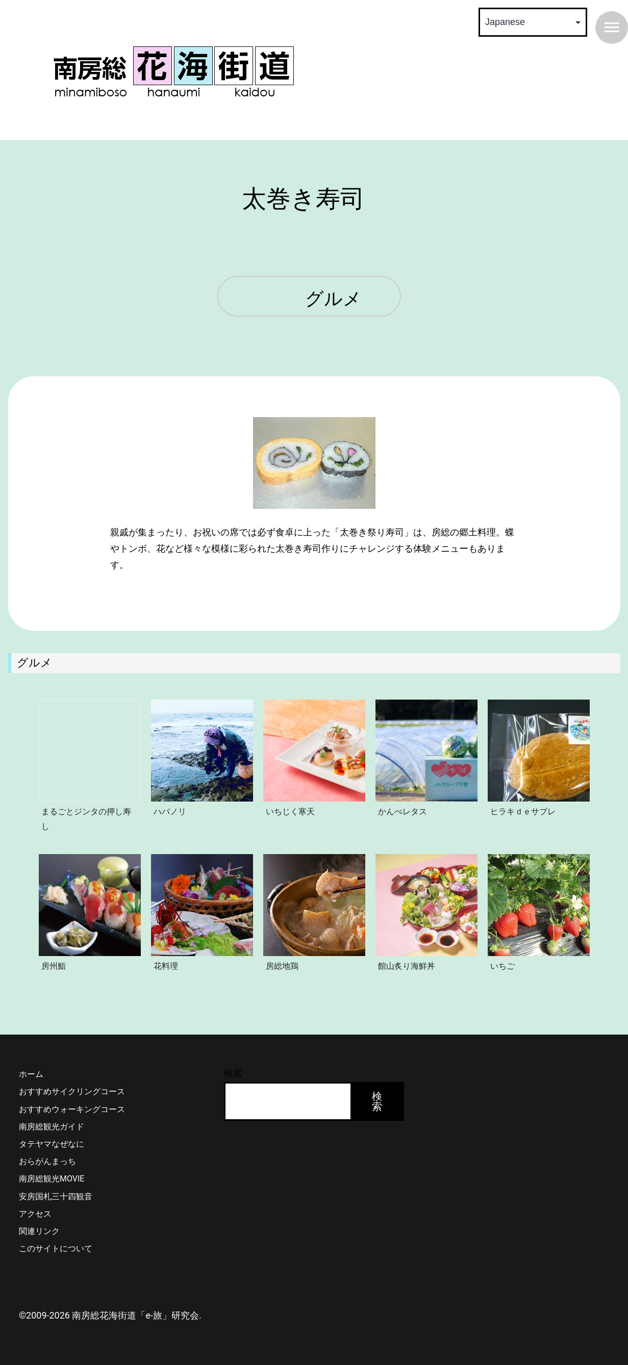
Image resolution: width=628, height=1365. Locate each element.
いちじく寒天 (290, 811)
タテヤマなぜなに (51, 1144)
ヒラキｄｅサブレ (523, 811)
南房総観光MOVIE (51, 1178)
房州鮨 (53, 965)
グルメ (333, 299)
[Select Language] (533, 22)
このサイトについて (55, 1248)
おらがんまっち (47, 1161)
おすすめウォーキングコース (72, 1109)
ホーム (31, 1074)
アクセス (35, 1214)
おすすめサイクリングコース (72, 1091)
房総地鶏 (282, 965)
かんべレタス (402, 811)
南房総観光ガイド (51, 1126)
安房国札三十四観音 (55, 1196)
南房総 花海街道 (173, 71)
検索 (233, 1073)
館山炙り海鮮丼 (406, 965)
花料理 (166, 965)
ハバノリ (170, 811)
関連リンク (39, 1231)
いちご (502, 965)
